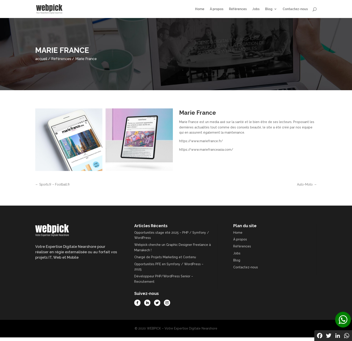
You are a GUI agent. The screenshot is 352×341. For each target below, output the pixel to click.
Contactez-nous (295, 9)
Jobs (256, 9)
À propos (216, 9)
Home (199, 9)
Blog (269, 9)
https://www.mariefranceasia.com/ (206, 149)
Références (238, 9)
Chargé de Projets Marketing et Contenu (165, 257)
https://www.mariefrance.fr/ (201, 141)
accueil (41, 59)
